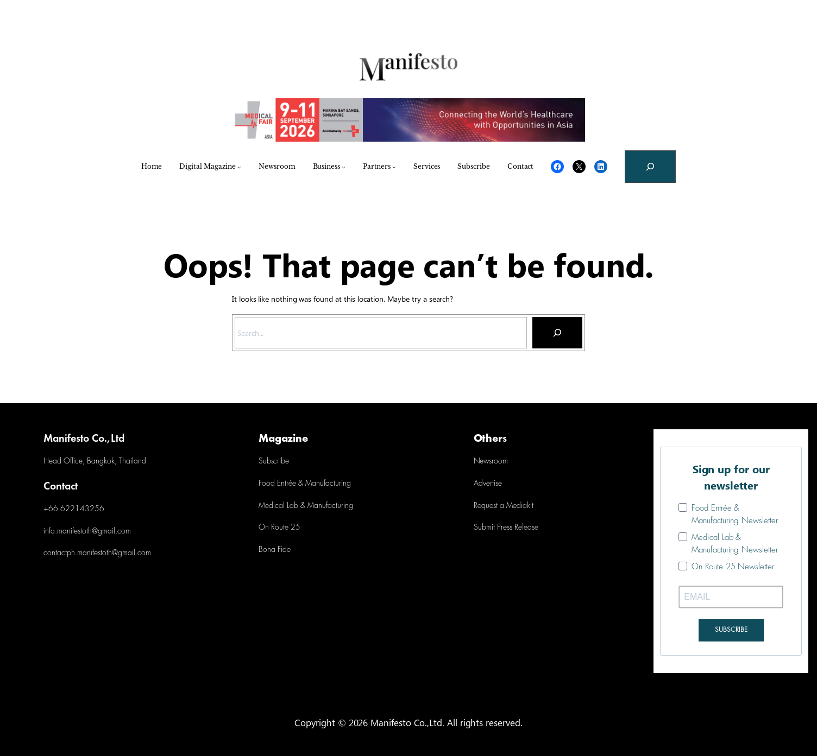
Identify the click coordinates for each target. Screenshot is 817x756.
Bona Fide (275, 550)
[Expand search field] (650, 166)
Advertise (488, 484)
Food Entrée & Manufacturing (305, 484)
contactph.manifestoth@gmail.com (97, 553)
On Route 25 (279, 528)
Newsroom (491, 462)
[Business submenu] (343, 167)
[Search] (557, 332)
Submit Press (493, 528)
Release (525, 528)
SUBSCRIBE (731, 629)
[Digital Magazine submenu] (239, 167)
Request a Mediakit (503, 506)
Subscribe (274, 462)
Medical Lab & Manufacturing (306, 506)
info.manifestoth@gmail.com (87, 532)
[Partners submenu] (394, 167)
